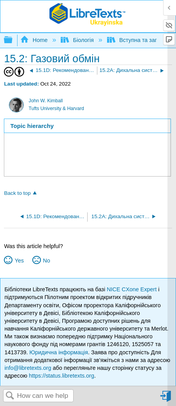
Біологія (78, 40)
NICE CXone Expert (132, 289)
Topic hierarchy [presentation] (32, 125)
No (46, 260)
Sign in (166, 399)
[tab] (87, 126)
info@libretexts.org (27, 368)
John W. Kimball (46, 100)
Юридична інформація (58, 352)
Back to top (17, 193)
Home (34, 40)
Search (10, 396)
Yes (19, 260)
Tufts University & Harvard (56, 108)
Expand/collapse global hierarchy (13, 40)
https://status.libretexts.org (61, 376)
